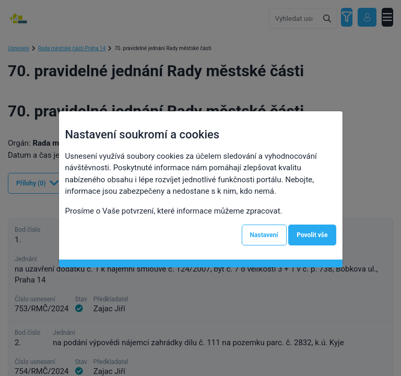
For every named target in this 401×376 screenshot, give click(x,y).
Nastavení (264, 235)
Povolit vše (312, 235)
